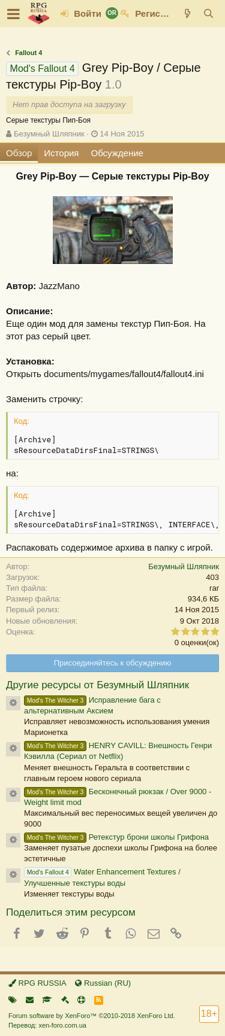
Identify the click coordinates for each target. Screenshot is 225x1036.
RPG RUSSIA (37, 983)
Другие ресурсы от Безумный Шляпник (97, 685)
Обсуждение (117, 153)
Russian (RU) (103, 983)
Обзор (19, 153)
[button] (13, 14)
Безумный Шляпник (49, 133)
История (61, 153)
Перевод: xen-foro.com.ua (47, 1025)
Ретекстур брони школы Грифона (116, 837)
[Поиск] (208, 13)
